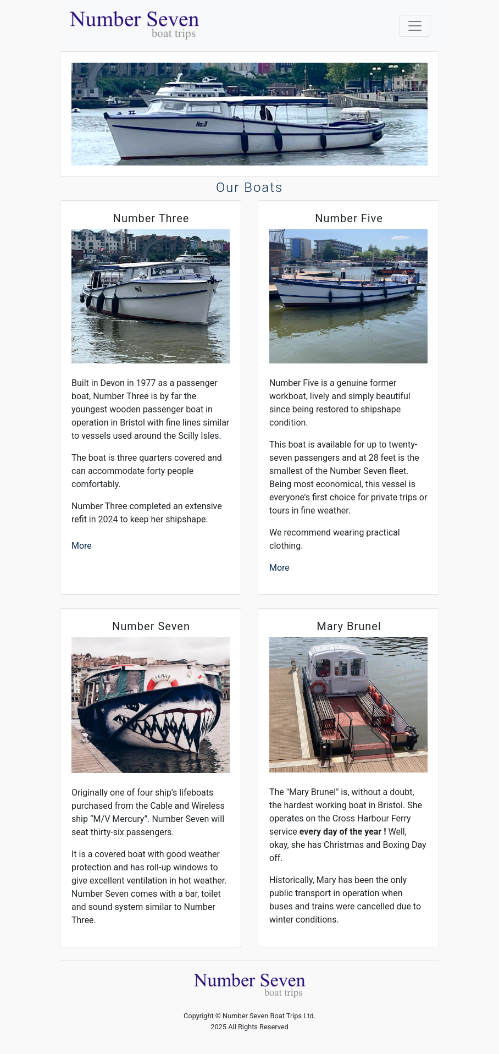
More (81, 545)
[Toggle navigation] (415, 26)
